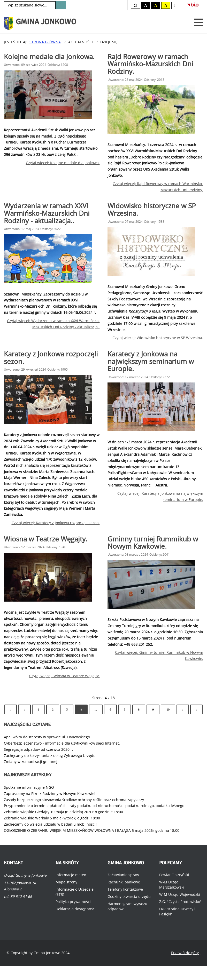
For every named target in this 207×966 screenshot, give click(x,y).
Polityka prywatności (73, 901)
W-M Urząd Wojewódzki (179, 894)
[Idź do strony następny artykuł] (183, 709)
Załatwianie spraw (123, 874)
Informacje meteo (71, 874)
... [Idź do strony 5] (96, 709)
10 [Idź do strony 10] (168, 709)
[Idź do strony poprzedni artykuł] (24, 709)
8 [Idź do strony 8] (139, 709)
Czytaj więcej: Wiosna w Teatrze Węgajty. (64, 675)
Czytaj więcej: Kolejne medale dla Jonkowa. (63, 162)
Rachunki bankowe (124, 882)
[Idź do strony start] (10, 709)
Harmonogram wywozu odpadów (127, 906)
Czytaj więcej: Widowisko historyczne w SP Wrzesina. (157, 338)
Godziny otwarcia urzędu (129, 896)
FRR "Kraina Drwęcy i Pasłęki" (177, 911)
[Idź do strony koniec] (196, 709)
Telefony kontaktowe (125, 889)
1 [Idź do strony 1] (38, 709)
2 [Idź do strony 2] (52, 709)
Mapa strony (66, 882)
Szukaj (60, 5)
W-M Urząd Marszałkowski (171, 885)
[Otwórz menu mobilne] (198, 22)
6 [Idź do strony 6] (110, 709)
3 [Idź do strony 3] (67, 709)
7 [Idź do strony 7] (124, 709)
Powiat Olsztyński (174, 874)
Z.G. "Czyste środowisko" (180, 901)
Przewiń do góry (186, 953)
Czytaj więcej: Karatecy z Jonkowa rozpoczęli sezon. (56, 522)
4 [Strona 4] (81, 709)
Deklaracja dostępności (76, 908)
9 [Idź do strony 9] (153, 709)
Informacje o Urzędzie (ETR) (75, 892)
